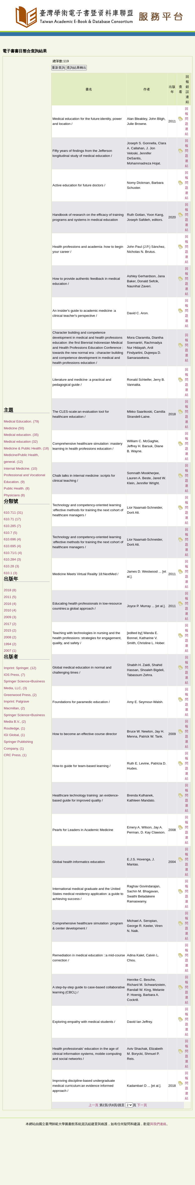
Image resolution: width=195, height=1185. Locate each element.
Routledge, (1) (14, 728)
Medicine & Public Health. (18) (26, 448)
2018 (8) (10, 590)
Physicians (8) (14, 495)
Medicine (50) (14, 428)
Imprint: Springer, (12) (20, 668)
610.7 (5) (10, 533)
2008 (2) (10, 637)
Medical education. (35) (21, 435)
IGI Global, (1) (14, 735)
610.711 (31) (13, 512)
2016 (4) (10, 604)
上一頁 (93, 1105)
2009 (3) (10, 617)
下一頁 (142, 1105)
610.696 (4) (12, 539)
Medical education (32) (21, 441)
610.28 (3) (11, 566)
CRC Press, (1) (15, 755)
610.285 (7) (12, 526)
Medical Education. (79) (21, 421)
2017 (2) (10, 624)
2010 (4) (10, 610)
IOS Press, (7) (14, 675)
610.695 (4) (12, 546)
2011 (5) (10, 597)
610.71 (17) (12, 519)
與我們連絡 (158, 1124)
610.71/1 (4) (13, 553)
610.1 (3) (10, 573)
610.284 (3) (12, 559)
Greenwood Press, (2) (20, 695)
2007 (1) (10, 650)
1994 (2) (10, 644)
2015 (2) (10, 630)
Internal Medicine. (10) (20, 468)
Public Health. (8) (16, 488)
